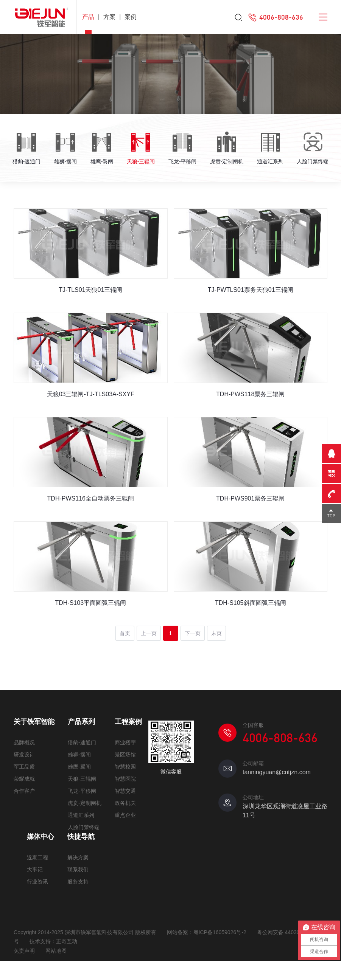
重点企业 (125, 815)
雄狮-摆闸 (79, 755)
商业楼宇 (125, 742)
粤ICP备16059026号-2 (219, 932)
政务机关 (125, 803)
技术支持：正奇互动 (53, 941)
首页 (125, 633)
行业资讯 (37, 882)
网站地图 (56, 951)
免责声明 (24, 951)
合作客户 (24, 791)
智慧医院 (125, 779)
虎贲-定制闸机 (84, 803)
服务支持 (78, 882)
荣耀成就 (24, 779)
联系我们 (78, 869)
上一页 (149, 633)
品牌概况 (24, 742)
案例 (131, 17)
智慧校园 (125, 767)
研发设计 (24, 755)
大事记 (35, 869)
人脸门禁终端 (84, 827)
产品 (88, 17)
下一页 (193, 633)
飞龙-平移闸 (82, 791)
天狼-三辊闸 (82, 779)
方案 (109, 17)
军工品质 (24, 767)
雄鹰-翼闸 (79, 767)
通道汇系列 (81, 815)
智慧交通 (125, 791)
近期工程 (37, 857)
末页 (216, 633)
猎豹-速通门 (82, 742)
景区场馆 (125, 755)
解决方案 (78, 857)
